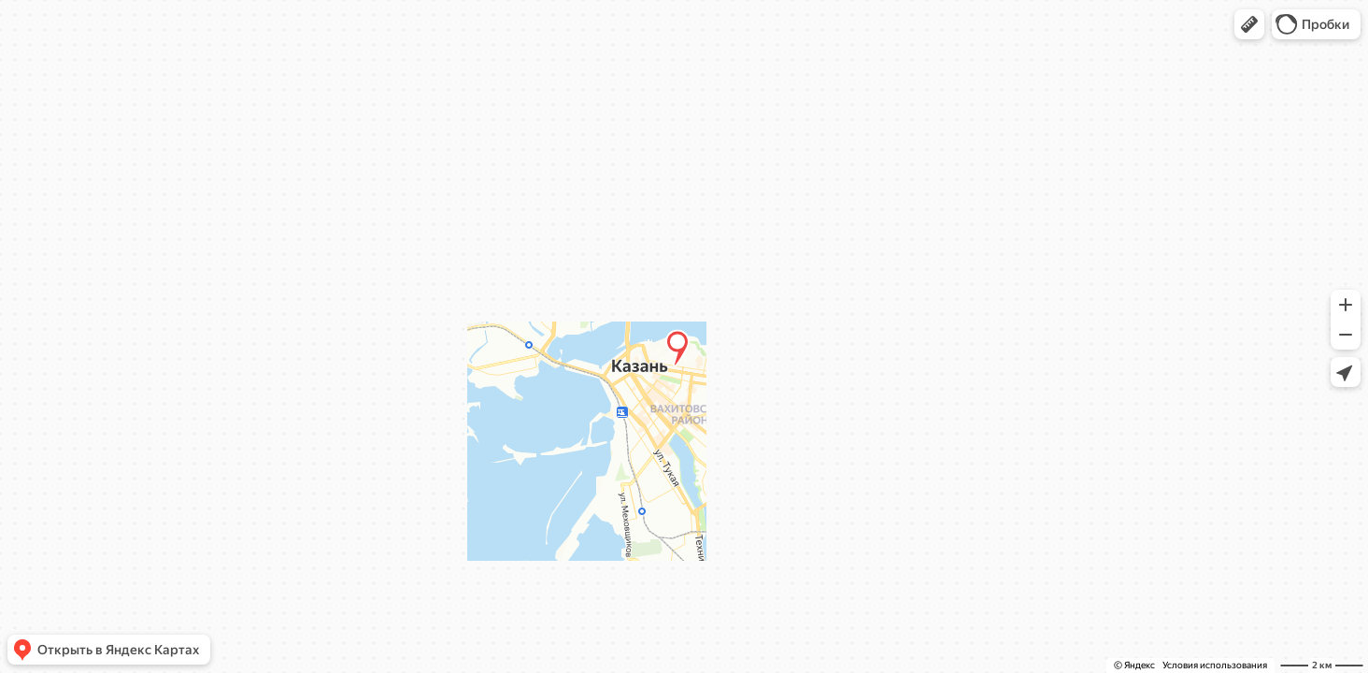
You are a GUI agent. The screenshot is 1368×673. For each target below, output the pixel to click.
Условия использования (1214, 665)
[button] (1249, 24)
